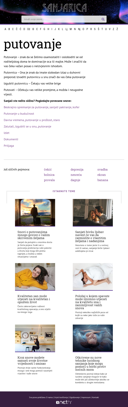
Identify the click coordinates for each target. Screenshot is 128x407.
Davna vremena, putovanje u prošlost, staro (32, 120)
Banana (102, 180)
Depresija (77, 169)
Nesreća (76, 175)
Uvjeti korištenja (61, 397)
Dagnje (75, 180)
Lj (66, 29)
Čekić (48, 169)
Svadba (102, 169)
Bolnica (49, 175)
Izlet (6, 133)
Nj (79, 29)
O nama (49, 397)
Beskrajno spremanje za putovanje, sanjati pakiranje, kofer (41, 107)
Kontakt (95, 397)
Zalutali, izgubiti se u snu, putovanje (27, 126)
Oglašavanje (74, 397)
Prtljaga (9, 146)
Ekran (101, 175)
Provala (49, 180)
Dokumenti (11, 139)
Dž (28, 29)
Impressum (86, 397)
